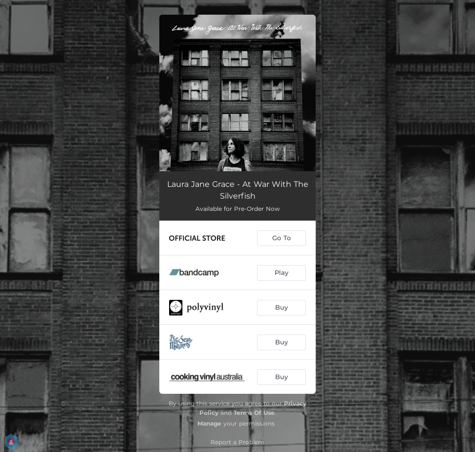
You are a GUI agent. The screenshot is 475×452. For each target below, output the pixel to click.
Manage (209, 423)
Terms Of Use (254, 412)
